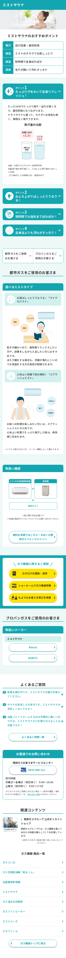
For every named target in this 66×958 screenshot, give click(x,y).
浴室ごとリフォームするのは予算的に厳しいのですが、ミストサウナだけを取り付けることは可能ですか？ (33, 721)
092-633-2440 (33, 794)
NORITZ (33, 658)
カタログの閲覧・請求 (35, 573)
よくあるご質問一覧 (33, 737)
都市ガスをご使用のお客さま (16, 256)
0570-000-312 (36, 770)
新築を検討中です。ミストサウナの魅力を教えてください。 (33, 694)
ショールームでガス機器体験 (34, 585)
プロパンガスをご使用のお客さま (46, 256)
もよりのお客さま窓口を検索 (34, 597)
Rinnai (33, 647)
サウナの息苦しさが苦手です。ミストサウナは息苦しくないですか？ (33, 706)
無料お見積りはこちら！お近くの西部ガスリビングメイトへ (33, 537)
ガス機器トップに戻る (33, 943)
